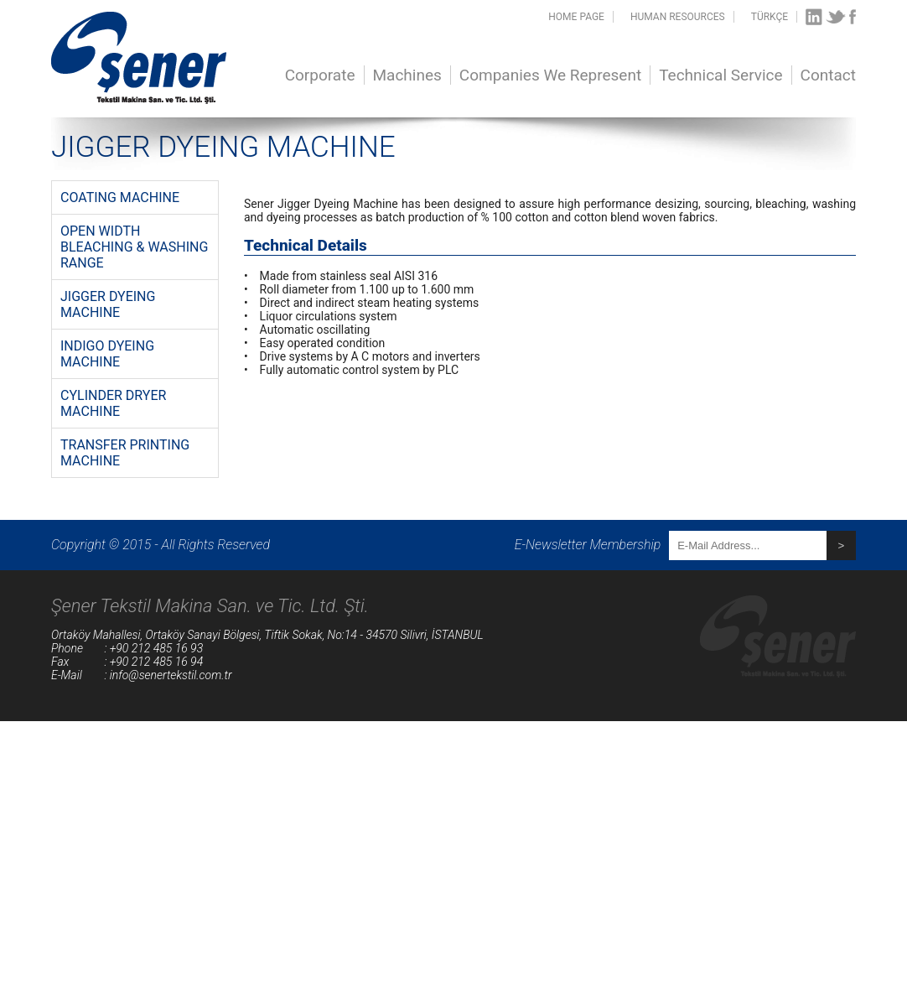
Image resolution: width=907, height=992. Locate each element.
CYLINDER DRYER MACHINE (113, 403)
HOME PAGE (576, 17)
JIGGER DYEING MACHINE (107, 304)
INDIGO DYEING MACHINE (107, 354)
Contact (828, 75)
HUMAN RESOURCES (677, 17)
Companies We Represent (550, 75)
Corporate (320, 75)
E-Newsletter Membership (588, 545)
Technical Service (720, 75)
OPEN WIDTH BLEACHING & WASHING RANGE (134, 247)
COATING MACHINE (119, 197)
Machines (407, 75)
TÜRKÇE (769, 17)
